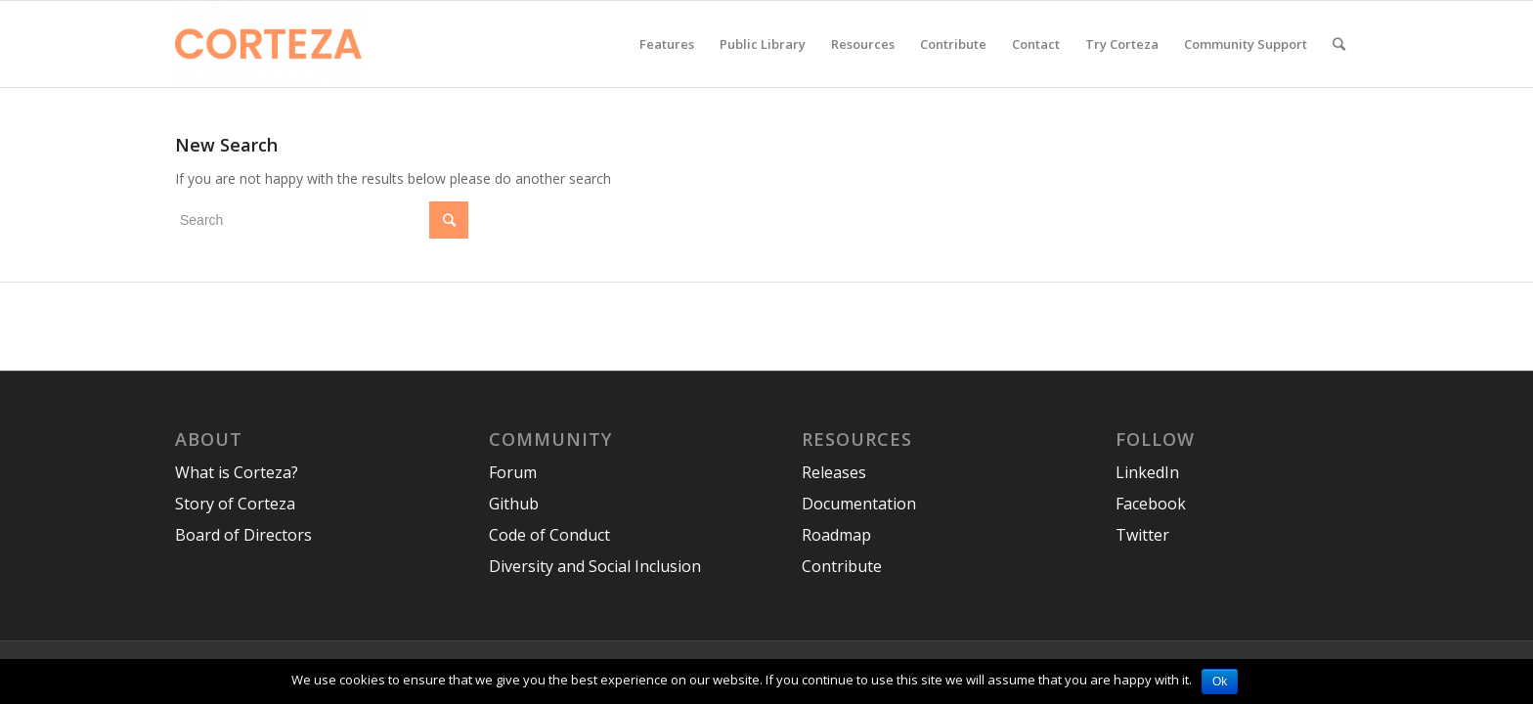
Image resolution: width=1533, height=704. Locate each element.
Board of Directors (243, 535)
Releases (834, 472)
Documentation (859, 503)
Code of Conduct (549, 535)
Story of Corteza (235, 503)
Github (514, 503)
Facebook (1151, 503)
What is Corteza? (236, 472)
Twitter (1142, 535)
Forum (513, 472)
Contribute (842, 566)
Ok (1219, 681)
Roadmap (836, 535)
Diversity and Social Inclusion (595, 566)
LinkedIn (1147, 472)
